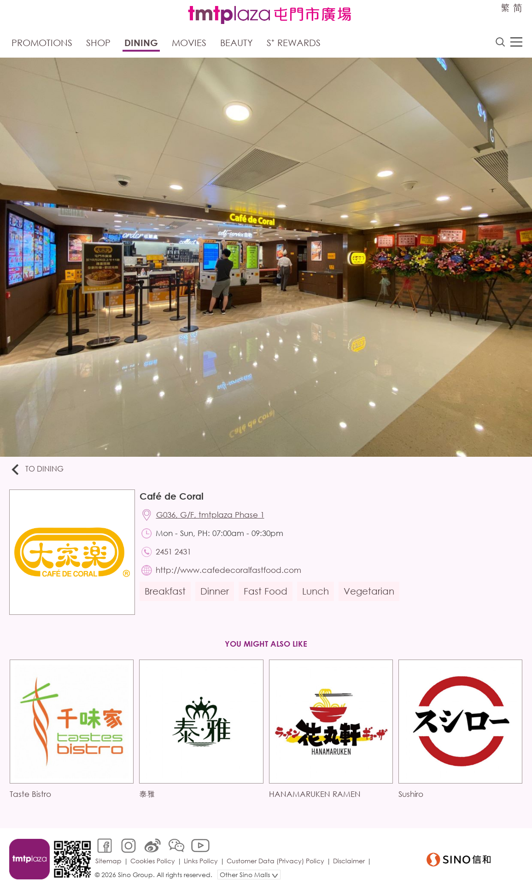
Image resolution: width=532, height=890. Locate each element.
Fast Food (265, 591)
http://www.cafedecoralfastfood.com (228, 570)
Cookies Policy (152, 860)
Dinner (214, 591)
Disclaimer (349, 860)
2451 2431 (173, 551)
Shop (98, 42)
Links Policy (201, 860)
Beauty (236, 42)
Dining (141, 42)
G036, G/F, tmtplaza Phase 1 (210, 514)
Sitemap (108, 860)
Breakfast (165, 591)
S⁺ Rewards (294, 42)
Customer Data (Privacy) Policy (275, 860)
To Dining (37, 469)
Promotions (42, 42)
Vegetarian (369, 591)
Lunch (315, 591)
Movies (189, 42)
